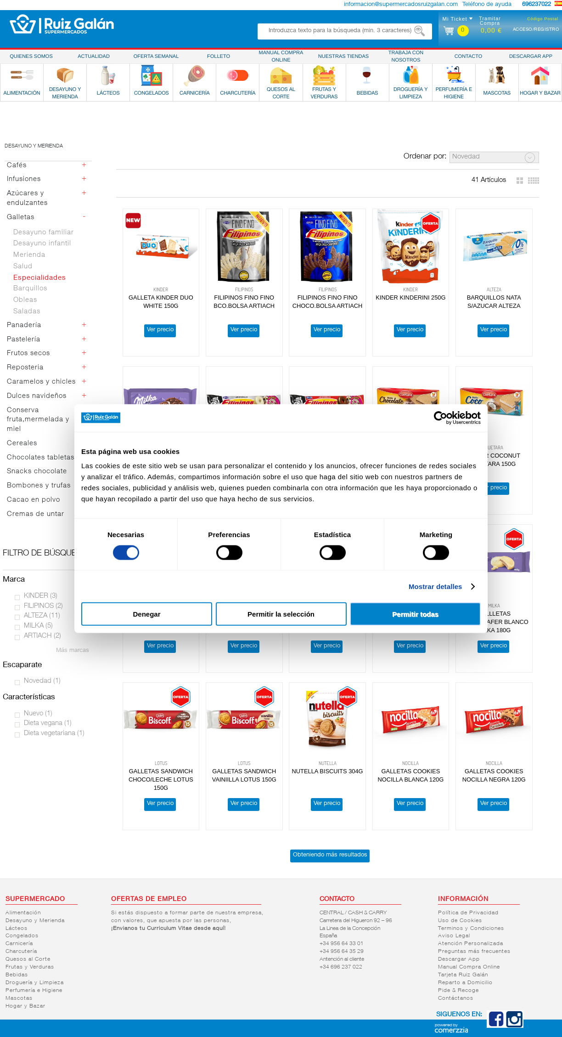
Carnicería (19, 943)
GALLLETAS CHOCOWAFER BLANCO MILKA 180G (494, 622)
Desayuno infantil (42, 243)
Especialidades (39, 278)
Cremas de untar (35, 514)
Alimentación (23, 913)
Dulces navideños (37, 396)
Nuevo (38, 713)
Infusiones (24, 179)
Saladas (26, 311)
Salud (23, 266)
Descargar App (459, 959)
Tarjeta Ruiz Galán (463, 975)
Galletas (20, 217)
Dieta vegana (48, 723)
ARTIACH (42, 636)
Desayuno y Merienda (35, 921)
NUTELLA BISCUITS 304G (327, 771)
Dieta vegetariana (54, 733)
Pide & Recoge (458, 990)
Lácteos (17, 928)
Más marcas (72, 651)
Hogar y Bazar (25, 1006)
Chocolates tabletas (40, 457)
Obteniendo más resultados (330, 855)
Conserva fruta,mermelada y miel (38, 420)
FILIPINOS (43, 606)
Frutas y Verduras (30, 967)
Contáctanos (455, 998)
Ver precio (160, 330)
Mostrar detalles (435, 586)
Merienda (29, 255)
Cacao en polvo (33, 500)
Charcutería (21, 951)
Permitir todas (415, 614)
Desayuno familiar (43, 232)
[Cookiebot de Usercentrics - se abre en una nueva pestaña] (440, 418)
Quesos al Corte (28, 959)
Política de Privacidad (468, 913)
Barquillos (30, 288)
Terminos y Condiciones (471, 928)
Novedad (42, 681)
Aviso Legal (454, 936)
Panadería (24, 325)
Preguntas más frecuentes (474, 951)
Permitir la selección (281, 614)
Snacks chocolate (37, 471)
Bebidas (17, 975)
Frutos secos (28, 353)
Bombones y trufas (39, 485)
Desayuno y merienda (34, 146)
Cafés (17, 165)
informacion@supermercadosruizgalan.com (401, 5)
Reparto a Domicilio (465, 983)
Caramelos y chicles (41, 382)
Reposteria (25, 367)
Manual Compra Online (469, 967)
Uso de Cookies (460, 921)
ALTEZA (42, 615)
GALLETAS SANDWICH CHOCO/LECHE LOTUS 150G (161, 779)
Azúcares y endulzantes (27, 198)
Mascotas (19, 998)
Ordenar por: (425, 157)
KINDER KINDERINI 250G (410, 297)
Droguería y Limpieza (35, 983)
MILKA (38, 626)
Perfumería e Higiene (34, 990)
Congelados (22, 936)
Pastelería (23, 339)
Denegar (146, 614)
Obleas (25, 300)
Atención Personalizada (470, 943)
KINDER (40, 596)
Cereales (22, 443)
